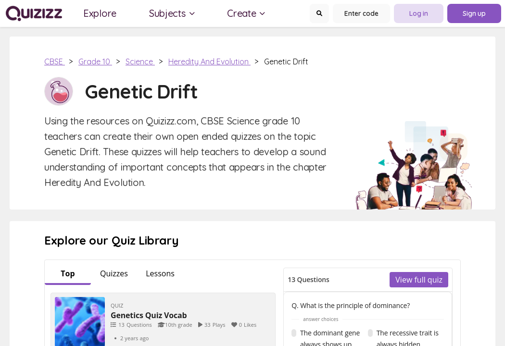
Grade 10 (95, 61)
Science (140, 61)
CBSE (54, 61)
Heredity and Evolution (209, 61)
